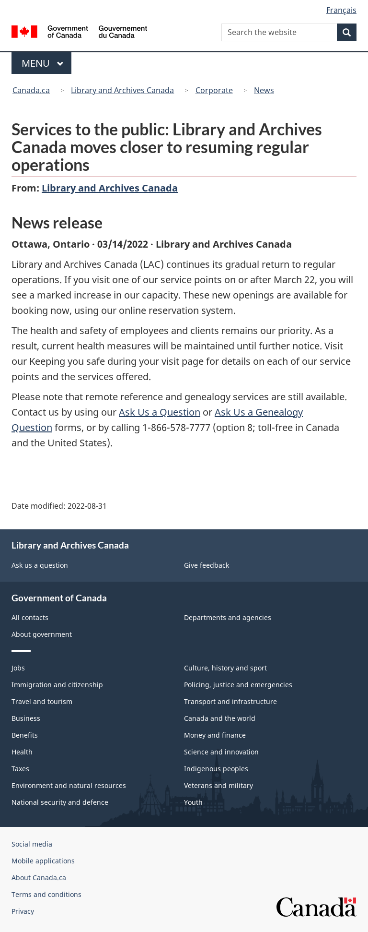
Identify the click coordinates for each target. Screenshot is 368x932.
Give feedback (206, 565)
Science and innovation (221, 751)
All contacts (30, 617)
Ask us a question (40, 565)
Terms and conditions (46, 894)
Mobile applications (43, 860)
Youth (193, 802)
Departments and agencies (227, 617)
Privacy (23, 911)
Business (26, 718)
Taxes (20, 768)
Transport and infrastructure (230, 701)
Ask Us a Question (159, 412)
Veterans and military (218, 785)
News (264, 90)
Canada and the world (219, 718)
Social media (32, 843)
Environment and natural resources (69, 785)
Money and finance (215, 735)
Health (22, 751)
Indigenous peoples (216, 768)
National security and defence (60, 802)
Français (341, 10)
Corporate (214, 90)
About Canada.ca (39, 877)
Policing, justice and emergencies (238, 684)
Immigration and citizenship (57, 684)
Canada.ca (31, 90)
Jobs (18, 667)
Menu (43, 63)
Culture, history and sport (225, 667)
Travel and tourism (42, 701)
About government (42, 634)
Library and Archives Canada (122, 90)
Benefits (25, 735)
